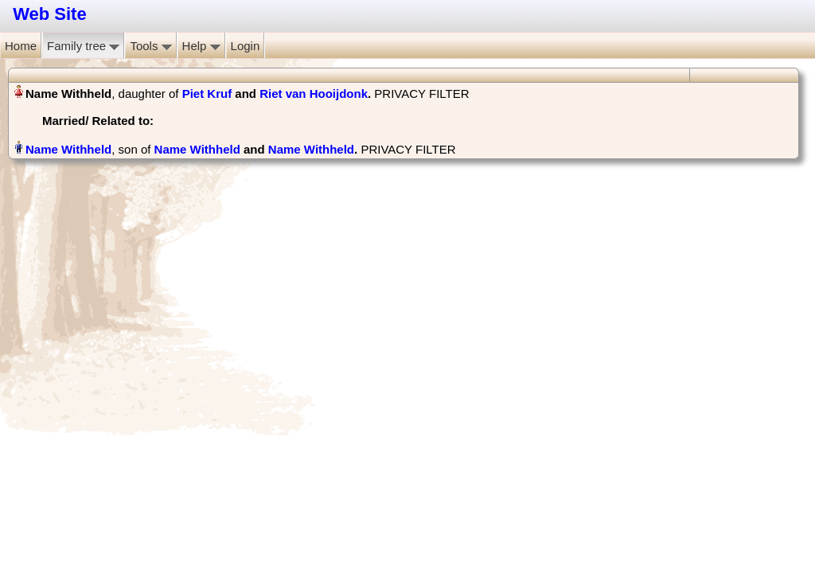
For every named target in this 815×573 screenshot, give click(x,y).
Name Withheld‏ (68, 149)
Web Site (50, 14)
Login (245, 46)
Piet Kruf (207, 93)
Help (201, 46)
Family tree (83, 46)
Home (21, 46)
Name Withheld (197, 149)
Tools (150, 46)
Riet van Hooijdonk (313, 93)
